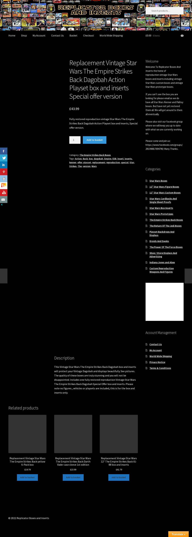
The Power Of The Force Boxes (166, 247)
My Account (39, 35)
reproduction (113, 162)
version (86, 166)
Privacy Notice (157, 362)
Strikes (73, 166)
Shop (24, 35)
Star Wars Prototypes (161, 213)
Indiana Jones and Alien (162, 262)
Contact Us (57, 35)
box (91, 158)
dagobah (98, 158)
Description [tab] (15, 360)
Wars (94, 166)
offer (79, 162)
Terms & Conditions (160, 368)
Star (132, 162)
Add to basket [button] (27, 477)
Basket (73, 35)
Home (11, 35)
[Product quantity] (75, 140)
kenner (72, 162)
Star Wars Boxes (158, 180)
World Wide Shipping (111, 35)
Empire (107, 158)
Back (85, 158)
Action (78, 158)
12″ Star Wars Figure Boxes (164, 186)
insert (120, 158)
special (124, 162)
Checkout (88, 35)
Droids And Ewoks (159, 241)
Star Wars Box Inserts (161, 208)
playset (87, 162)
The (80, 166)
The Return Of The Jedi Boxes (166, 225)
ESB (114, 158)
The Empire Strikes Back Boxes (95, 154)
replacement (98, 162)
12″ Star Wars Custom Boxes (165, 192)
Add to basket (95, 139)
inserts (128, 158)
